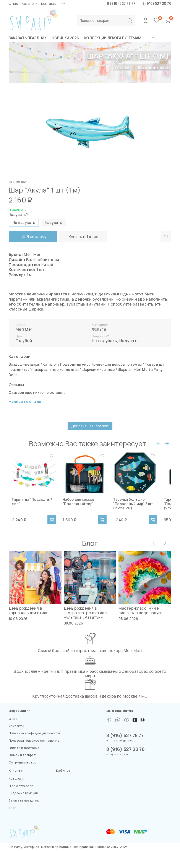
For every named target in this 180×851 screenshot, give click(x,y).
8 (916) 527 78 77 (121, 3)
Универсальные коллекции (54, 369)
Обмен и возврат (22, 755)
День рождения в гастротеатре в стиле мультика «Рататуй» (85, 613)
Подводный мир (74, 364)
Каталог (50, 364)
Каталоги (29, 3)
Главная (122, 67)
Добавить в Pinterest (90, 426)
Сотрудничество (23, 762)
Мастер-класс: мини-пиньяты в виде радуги (140, 610)
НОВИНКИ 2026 (65, 37)
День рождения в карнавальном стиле (29, 610)
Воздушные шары (153, 67)
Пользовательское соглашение (34, 740)
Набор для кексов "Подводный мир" (81, 507)
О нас (13, 3)
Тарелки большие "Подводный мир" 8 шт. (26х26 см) (142, 509)
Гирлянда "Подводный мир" (33, 505)
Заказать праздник (28, 37)
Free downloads (21, 786)
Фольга (99, 329)
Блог (12, 808)
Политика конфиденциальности (34, 733)
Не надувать (104, 340)
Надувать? (18, 215)
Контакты (49, 3)
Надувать (129, 340)
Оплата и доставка (24, 748)
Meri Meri (24, 329)
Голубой (24, 340)
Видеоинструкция (23, 793)
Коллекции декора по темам (115, 37)
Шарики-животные (98, 369)
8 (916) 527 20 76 (156, 3)
